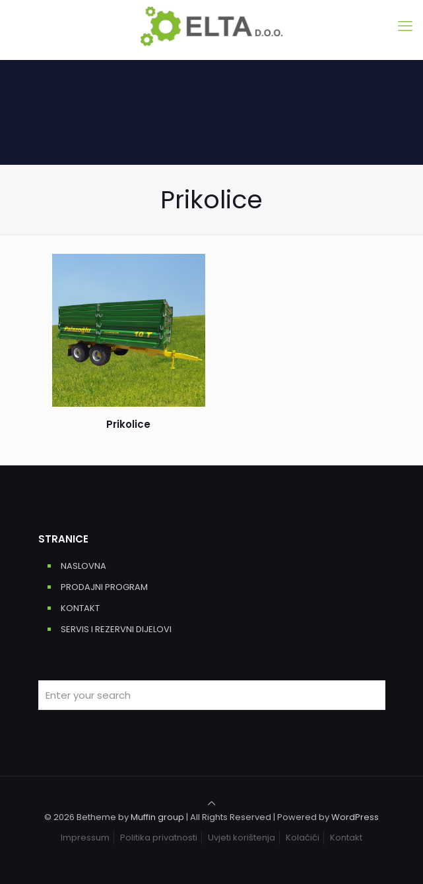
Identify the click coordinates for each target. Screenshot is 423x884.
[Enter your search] (211, 695)
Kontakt (346, 837)
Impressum (85, 837)
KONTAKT (80, 608)
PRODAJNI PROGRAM (104, 587)
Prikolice (128, 424)
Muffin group (157, 817)
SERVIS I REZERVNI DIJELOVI (116, 629)
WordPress (355, 817)
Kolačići (302, 837)
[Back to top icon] (211, 803)
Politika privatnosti (158, 837)
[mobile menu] (405, 26)
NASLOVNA (83, 566)
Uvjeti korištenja (241, 837)
